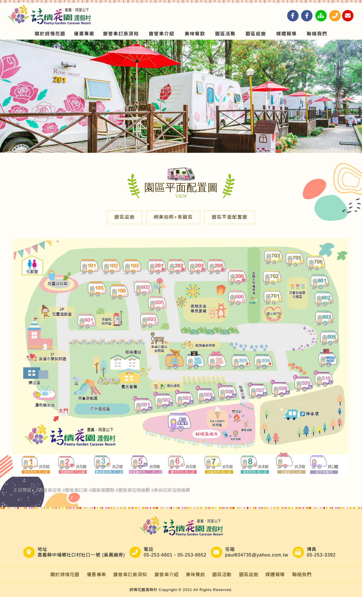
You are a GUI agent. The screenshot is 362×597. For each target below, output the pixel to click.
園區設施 (256, 33)
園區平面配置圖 (230, 217)
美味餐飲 (195, 33)
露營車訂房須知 (121, 33)
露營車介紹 (161, 33)
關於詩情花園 (50, 33)
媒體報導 (286, 33)
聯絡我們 (317, 33)
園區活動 (225, 33)
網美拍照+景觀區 (173, 217)
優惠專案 (84, 33)
